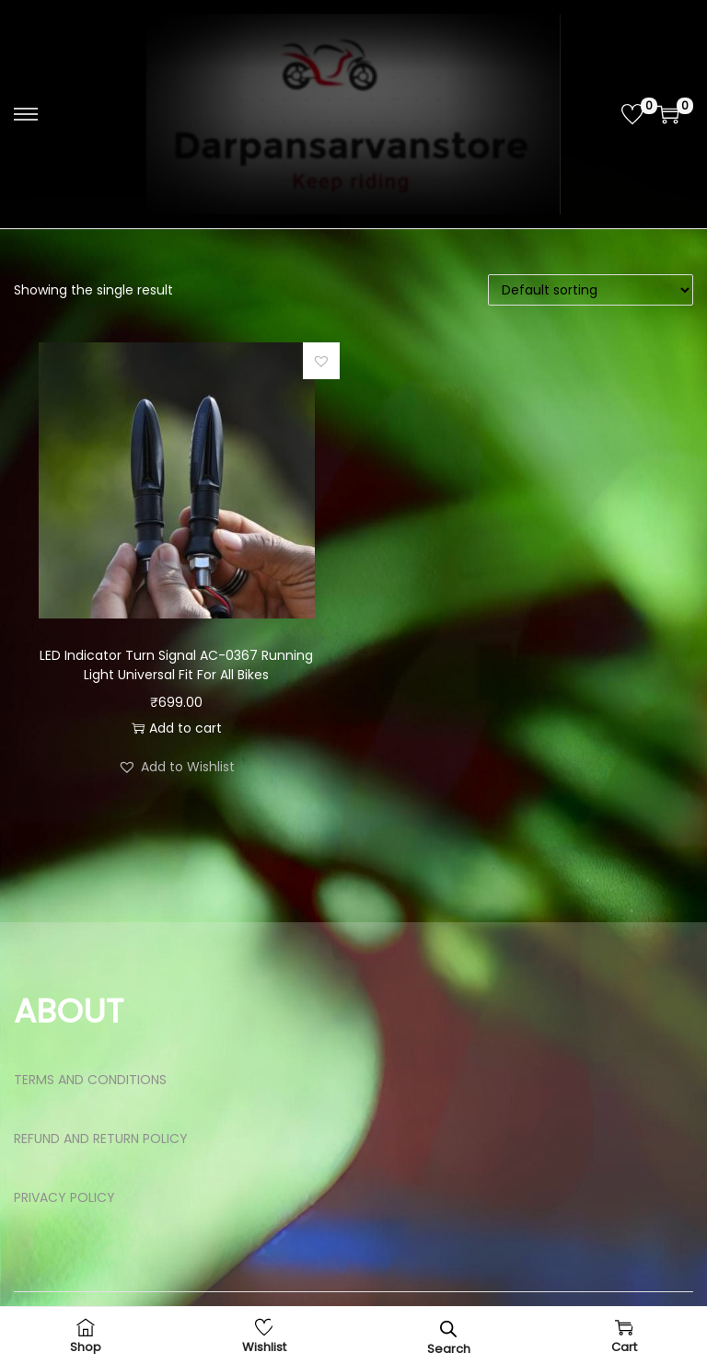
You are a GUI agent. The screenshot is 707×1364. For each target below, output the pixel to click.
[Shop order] (590, 290)
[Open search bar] (448, 1328)
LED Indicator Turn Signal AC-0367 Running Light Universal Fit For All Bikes (176, 665)
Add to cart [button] (177, 728)
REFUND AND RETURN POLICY (101, 1138)
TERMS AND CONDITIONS (90, 1079)
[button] (321, 360)
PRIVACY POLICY (64, 1197)
